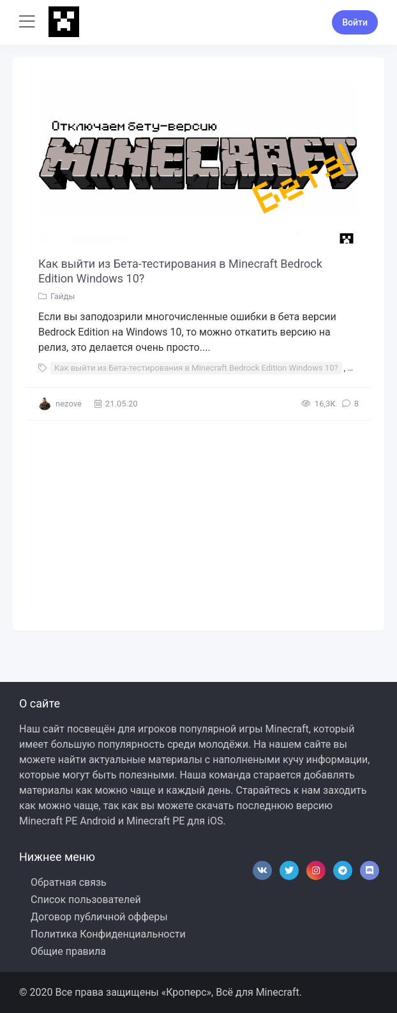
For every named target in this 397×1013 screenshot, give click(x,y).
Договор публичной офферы (99, 917)
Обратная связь (69, 882)
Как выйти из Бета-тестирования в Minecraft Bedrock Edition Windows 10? (180, 271)
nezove (69, 403)
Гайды (62, 296)
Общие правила (68, 951)
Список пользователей (86, 899)
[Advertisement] (198, 522)
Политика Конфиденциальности (108, 934)
